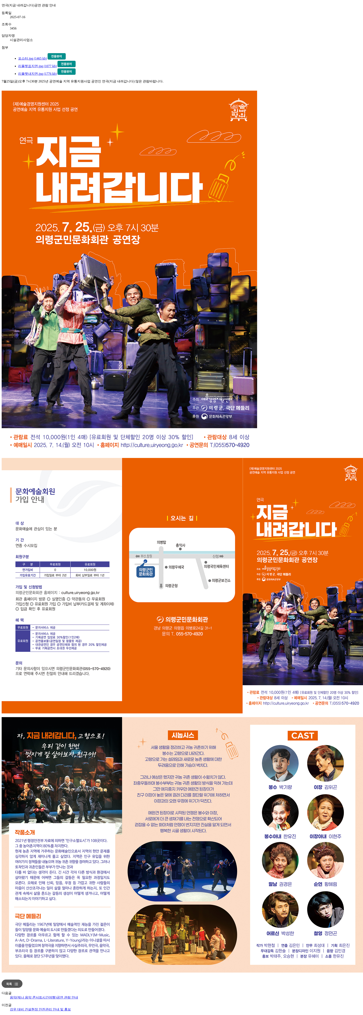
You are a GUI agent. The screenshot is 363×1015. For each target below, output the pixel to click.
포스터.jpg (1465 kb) (32, 58)
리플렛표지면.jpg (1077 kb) (37, 66)
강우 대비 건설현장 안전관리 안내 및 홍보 (40, 1009)
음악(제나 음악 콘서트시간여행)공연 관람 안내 (44, 997)
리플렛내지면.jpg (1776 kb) (37, 73)
